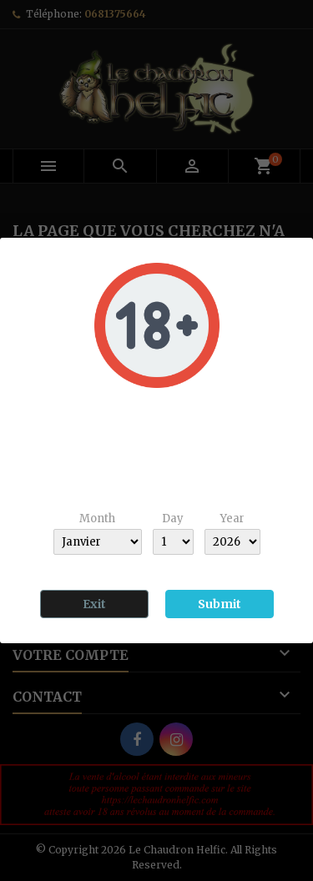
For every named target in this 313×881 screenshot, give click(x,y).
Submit (219, 604)
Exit (94, 604)
